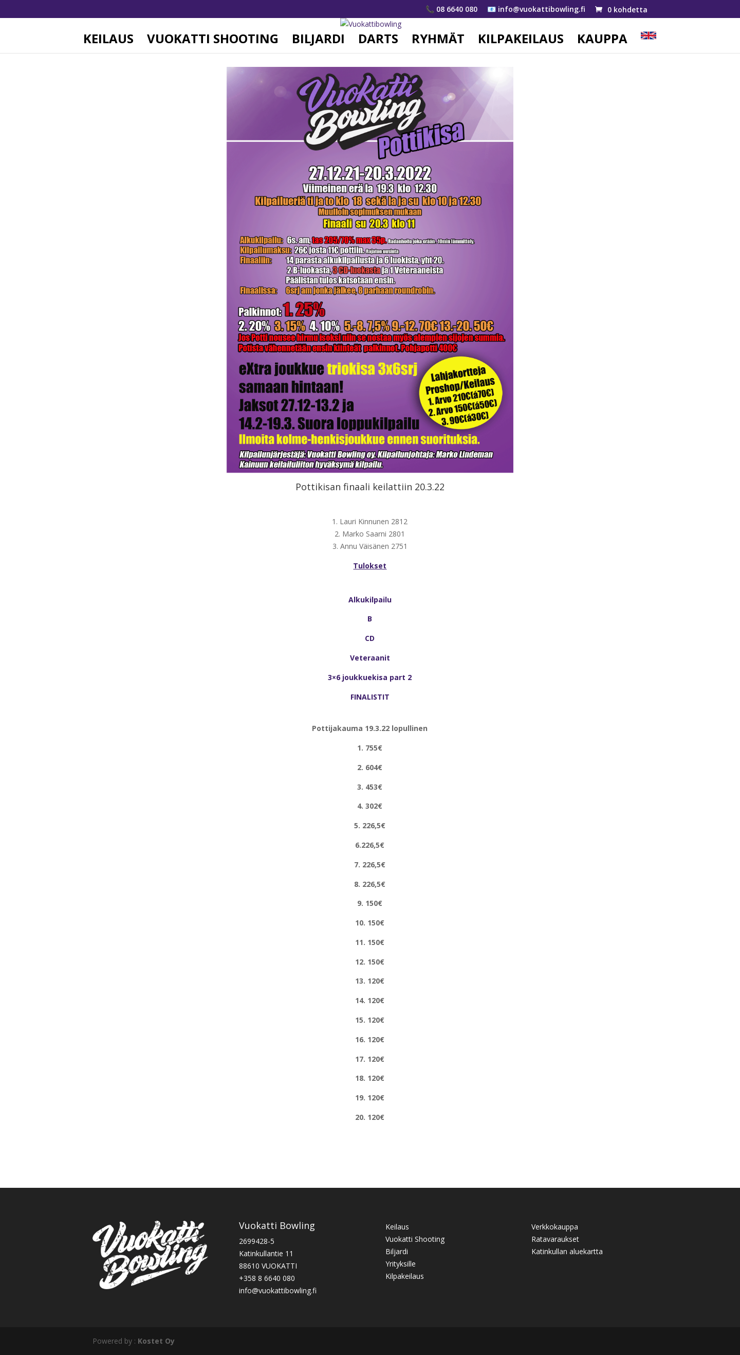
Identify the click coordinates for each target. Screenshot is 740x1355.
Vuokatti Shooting (415, 1239)
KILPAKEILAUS (521, 41)
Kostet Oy (156, 1341)
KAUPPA (602, 41)
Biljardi (396, 1251)
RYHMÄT (438, 41)
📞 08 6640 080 (451, 10)
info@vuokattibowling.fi (278, 1290)
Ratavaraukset (555, 1239)
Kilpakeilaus (404, 1276)
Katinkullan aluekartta (567, 1251)
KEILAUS (108, 41)
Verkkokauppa (554, 1227)
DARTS (378, 41)
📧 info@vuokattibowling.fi (536, 10)
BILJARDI (318, 41)
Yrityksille (400, 1264)
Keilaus (397, 1227)
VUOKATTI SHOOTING (213, 41)
